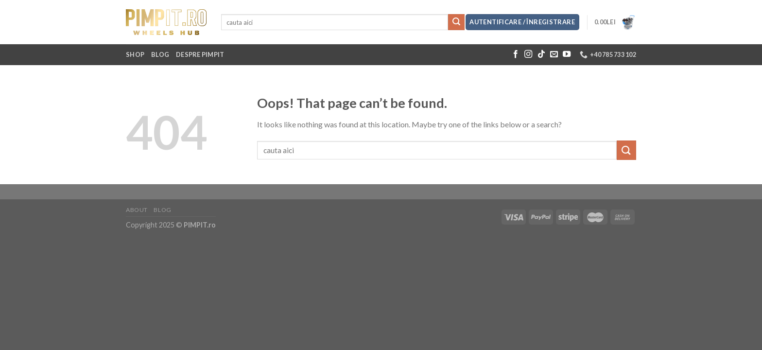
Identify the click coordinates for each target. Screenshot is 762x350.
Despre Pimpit (200, 54)
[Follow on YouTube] (567, 54)
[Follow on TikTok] (541, 54)
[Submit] (456, 22)
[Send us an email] (554, 54)
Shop (135, 54)
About (137, 209)
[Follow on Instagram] (528, 54)
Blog (160, 54)
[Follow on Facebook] (516, 54)
